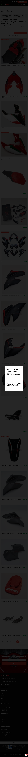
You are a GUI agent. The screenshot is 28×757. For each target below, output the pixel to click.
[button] (21, 367)
